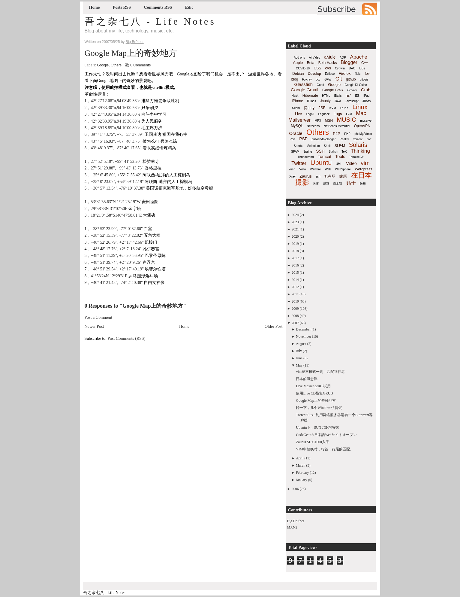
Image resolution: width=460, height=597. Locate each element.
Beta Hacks (327, 63)
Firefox (345, 73)
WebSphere (343, 169)
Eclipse (330, 73)
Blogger (349, 62)
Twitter (298, 163)
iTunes (311, 101)
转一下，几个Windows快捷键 (319, 408)
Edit (189, 7)
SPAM (295, 151)
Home (94, 7)
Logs (338, 113)
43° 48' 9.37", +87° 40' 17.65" (116, 148)
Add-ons (299, 57)
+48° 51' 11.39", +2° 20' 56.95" (117, 255)
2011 (295, 294)
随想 (363, 183)
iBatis (337, 95)
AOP (343, 57)
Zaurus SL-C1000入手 (312, 442)
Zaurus (305, 176)
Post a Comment (99, 317)
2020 (295, 236)
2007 (295, 323)
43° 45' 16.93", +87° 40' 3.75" (116, 141)
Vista (302, 169)
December (303, 329)
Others (116, 65)
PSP (303, 138)
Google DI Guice (356, 85)
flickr (358, 73)
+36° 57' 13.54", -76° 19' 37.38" (118, 188)
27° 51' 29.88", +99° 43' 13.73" (117, 168)
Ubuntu (321, 162)
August (301, 344)
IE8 (357, 95)
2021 (295, 229)
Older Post (274, 326)
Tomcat (324, 156)
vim (365, 163)
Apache (358, 57)
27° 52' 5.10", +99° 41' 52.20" (116, 161)
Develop (314, 74)
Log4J (310, 114)
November (303, 336)
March (300, 465)
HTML (326, 95)
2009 (295, 308)
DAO (352, 68)
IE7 (348, 95)
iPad (366, 95)
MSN (329, 120)
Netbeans (313, 126)
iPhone (297, 101)
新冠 (326, 183)
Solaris (358, 145)
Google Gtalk (332, 90)
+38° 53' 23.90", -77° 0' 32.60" (117, 229)
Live (298, 113)
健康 (343, 176)
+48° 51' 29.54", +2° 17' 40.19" (117, 269)
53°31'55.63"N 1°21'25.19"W (116, 202)
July (299, 351)
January (301, 480)
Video (351, 163)
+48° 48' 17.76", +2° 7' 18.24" (116, 249)
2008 (295, 316)
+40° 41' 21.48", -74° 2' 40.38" (117, 282)
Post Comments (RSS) (127, 338)
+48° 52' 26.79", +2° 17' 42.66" (117, 242)
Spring (307, 151)
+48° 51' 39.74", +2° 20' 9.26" (116, 262)
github (351, 79)
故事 (316, 183)
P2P (336, 133)
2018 (295, 251)
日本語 (337, 183)
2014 (295, 280)
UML (339, 164)
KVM (332, 108)
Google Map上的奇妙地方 (131, 53)
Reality (344, 139)
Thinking (360, 151)
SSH (320, 151)
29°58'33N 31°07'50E (109, 208)
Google (103, 65)
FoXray (307, 79)
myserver (366, 120)
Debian (298, 74)
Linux (360, 106)
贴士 (351, 183)
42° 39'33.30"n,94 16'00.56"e (115, 107)
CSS (317, 68)
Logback (323, 114)
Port (292, 139)
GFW (327, 79)
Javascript (352, 101)
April (299, 458)
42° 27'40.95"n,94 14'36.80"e (115, 114)
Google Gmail (304, 89)
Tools (340, 156)
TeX (344, 151)
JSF (321, 107)
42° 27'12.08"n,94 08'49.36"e (115, 101)
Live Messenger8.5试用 (313, 386)
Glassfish (303, 84)
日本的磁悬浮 (306, 379)
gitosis (364, 79)
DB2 (362, 68)
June (299, 358)
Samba (298, 146)
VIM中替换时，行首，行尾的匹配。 (324, 449)
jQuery (309, 108)
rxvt (368, 139)
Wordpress (363, 169)
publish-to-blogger (324, 139)
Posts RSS (122, 7)
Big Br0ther (295, 521)
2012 (295, 287)
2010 (295, 301)
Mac (361, 113)
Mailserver (300, 120)
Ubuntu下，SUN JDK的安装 (317, 427)
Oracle (295, 133)
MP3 (318, 120)
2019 (295, 244)
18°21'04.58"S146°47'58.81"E (116, 215)
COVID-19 (303, 68)
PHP (347, 134)
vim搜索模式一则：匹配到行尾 (320, 372)
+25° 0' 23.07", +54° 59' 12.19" (117, 181)
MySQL (297, 126)
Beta (310, 63)
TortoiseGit (356, 157)
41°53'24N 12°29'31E (109, 276)
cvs (328, 68)
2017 (295, 258)
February (302, 473)
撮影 (302, 182)
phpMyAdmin (363, 134)
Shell (327, 146)
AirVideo (314, 57)
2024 (295, 215)
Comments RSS (158, 7)
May (299, 365)
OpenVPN (362, 126)
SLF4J (340, 146)
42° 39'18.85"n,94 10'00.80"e (115, 128)
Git (338, 79)
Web (328, 169)
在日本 (361, 175)
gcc (318, 79)
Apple (298, 62)
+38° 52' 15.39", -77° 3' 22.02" (117, 235)
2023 (295, 222)
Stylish (333, 151)
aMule (329, 57)
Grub (365, 89)
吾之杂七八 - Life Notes (150, 21)
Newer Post (94, 326)
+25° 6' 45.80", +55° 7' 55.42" (116, 175)
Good (320, 85)
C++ (364, 63)
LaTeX (344, 108)
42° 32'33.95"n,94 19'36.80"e (115, 121)
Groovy (352, 90)
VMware (315, 169)
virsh (292, 169)
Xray (292, 176)
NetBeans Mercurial (337, 126)
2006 (295, 489)
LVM (349, 114)
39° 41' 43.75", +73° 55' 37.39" (117, 134)
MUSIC (346, 119)
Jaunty (325, 101)
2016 (295, 265)
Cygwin (340, 68)
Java (338, 101)
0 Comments (140, 65)
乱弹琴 (329, 176)
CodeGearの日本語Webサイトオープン (326, 435)
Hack (295, 95)
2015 (295, 272)
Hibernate (310, 95)
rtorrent (357, 139)
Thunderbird (306, 157)
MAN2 (292, 527)
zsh (318, 176)
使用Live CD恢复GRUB (314, 393)
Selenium (313, 146)
